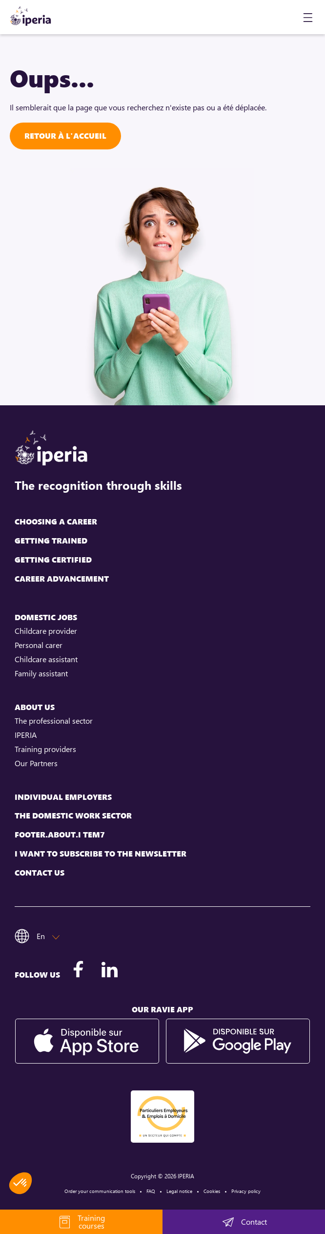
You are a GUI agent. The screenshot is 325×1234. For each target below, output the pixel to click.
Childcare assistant (46, 659)
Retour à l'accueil (65, 135)
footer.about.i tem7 (60, 835)
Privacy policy (246, 1191)
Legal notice (179, 1191)
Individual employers (63, 797)
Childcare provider (46, 631)
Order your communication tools (99, 1191)
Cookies (211, 1191)
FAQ (150, 1191)
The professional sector (54, 721)
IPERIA (26, 735)
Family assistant (41, 673)
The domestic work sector (73, 816)
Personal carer (38, 645)
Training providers (45, 749)
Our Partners (36, 763)
